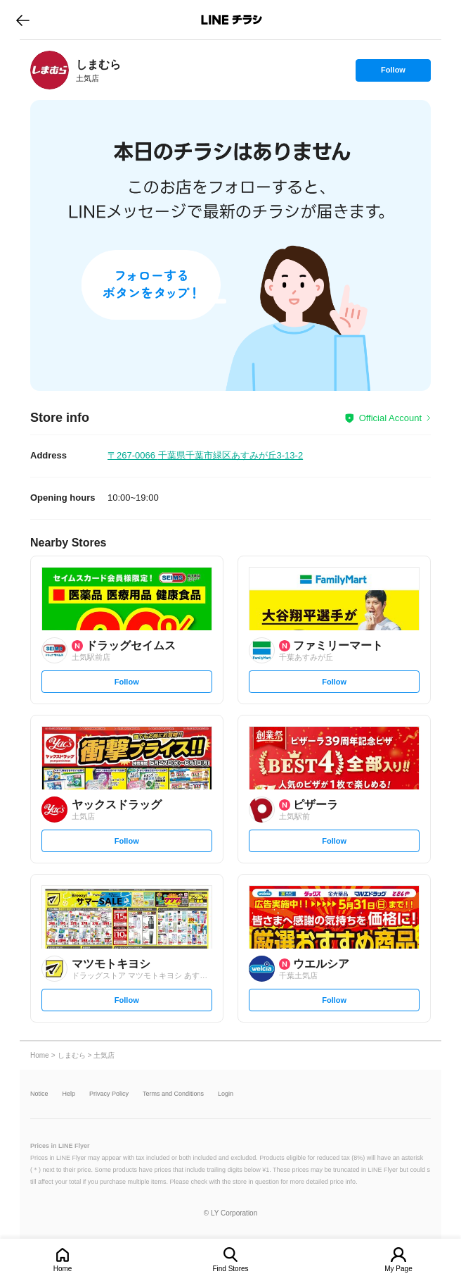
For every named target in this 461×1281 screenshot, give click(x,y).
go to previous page (23, 19)
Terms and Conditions (173, 1094)
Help (69, 1094)
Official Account (390, 418)
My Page (398, 1269)
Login (225, 1094)
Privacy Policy (109, 1094)
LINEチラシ (231, 19)
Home (62, 1269)
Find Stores (230, 1269)
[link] (49, 70)
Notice (39, 1094)
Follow (392, 73)
